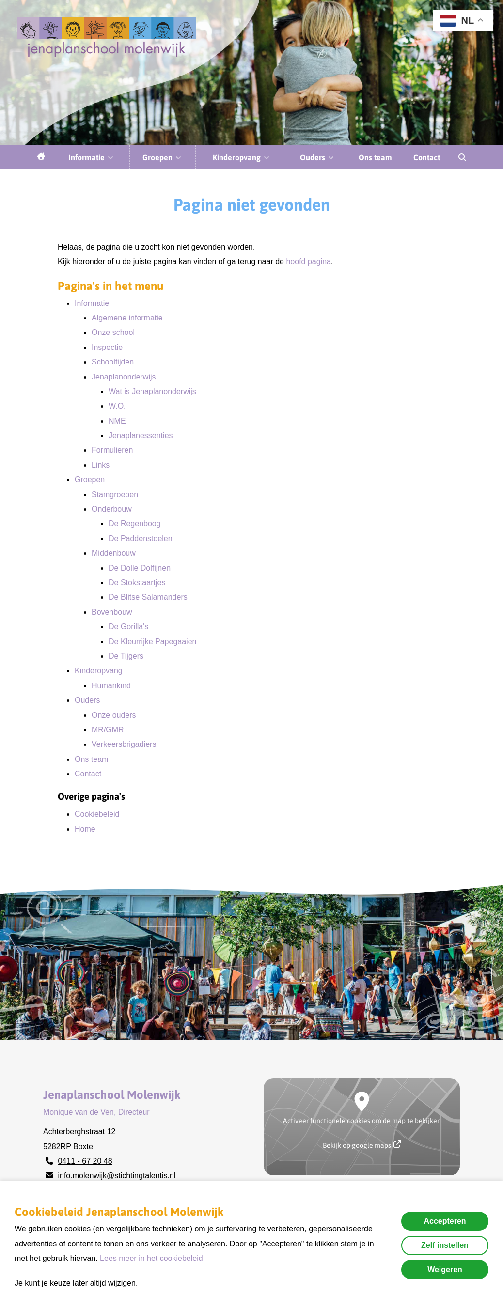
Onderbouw (112, 509)
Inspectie (107, 347)
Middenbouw (114, 553)
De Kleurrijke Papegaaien (152, 641)
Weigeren (444, 1269)
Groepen (162, 157)
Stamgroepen (115, 494)
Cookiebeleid (97, 814)
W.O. (117, 406)
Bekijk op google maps (362, 1144)
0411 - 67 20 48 (85, 1161)
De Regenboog (135, 523)
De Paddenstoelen (141, 538)
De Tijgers (126, 656)
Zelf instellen (445, 1245)
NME (117, 421)
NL (457, 21)
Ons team (375, 157)
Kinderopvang (241, 157)
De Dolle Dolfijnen (140, 568)
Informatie (91, 157)
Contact (426, 157)
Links (101, 465)
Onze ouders (114, 715)
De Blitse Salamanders (148, 597)
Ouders (317, 157)
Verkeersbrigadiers (124, 744)
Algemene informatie (127, 318)
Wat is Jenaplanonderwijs (152, 391)
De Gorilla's (128, 626)
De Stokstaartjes (137, 582)
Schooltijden (113, 362)
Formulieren (112, 450)
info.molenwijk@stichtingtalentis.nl (116, 1175)
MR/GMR (108, 730)
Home (85, 829)
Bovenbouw (112, 612)
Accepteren (445, 1221)
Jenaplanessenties (141, 435)
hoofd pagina (308, 262)
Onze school (113, 332)
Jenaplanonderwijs (124, 377)
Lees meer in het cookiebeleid (151, 1258)
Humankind (111, 686)
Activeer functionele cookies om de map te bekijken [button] (362, 1120)
